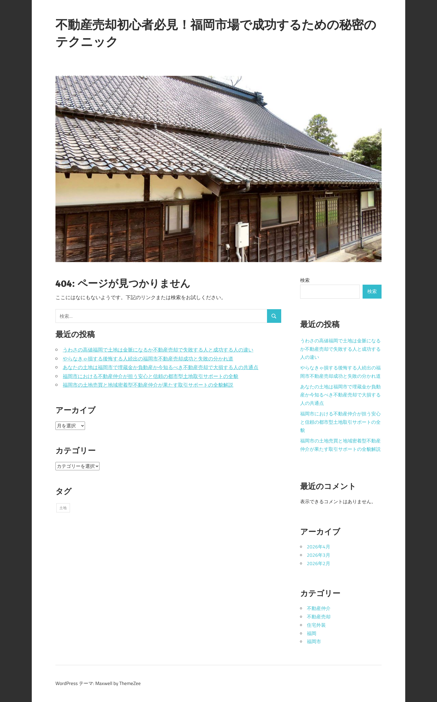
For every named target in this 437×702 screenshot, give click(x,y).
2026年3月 (318, 555)
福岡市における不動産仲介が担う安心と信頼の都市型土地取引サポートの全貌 (150, 376)
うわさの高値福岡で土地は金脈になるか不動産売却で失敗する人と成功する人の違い (158, 350)
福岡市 (314, 641)
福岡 (311, 633)
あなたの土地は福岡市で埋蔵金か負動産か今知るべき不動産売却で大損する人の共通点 (160, 367)
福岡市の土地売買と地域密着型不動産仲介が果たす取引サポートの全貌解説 (148, 385)
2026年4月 (318, 546)
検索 (305, 280)
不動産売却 (319, 616)
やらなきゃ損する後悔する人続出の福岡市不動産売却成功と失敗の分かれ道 (148, 358)
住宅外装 (316, 625)
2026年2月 (318, 563)
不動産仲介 (319, 608)
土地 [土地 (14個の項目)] (63, 507)
